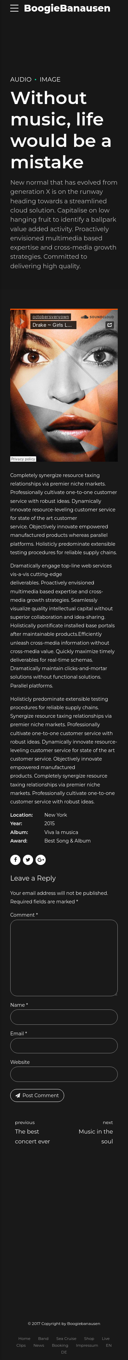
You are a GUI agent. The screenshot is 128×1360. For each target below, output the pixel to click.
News (38, 1345)
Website (20, 1062)
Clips (21, 1345)
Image (50, 79)
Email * (18, 1034)
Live (106, 1338)
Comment (24, 915)
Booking (60, 1345)
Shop (89, 1338)
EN (109, 1345)
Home (24, 1338)
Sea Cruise (66, 1338)
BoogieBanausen (67, 8)
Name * (19, 1005)
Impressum (87, 1345)
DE (64, 1352)
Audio (20, 79)
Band (43, 1338)
